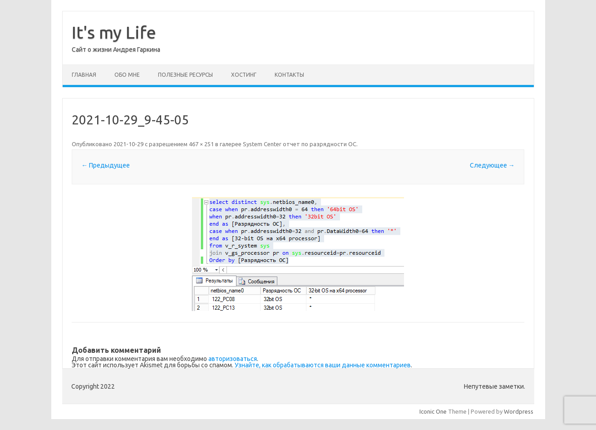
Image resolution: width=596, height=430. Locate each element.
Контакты (289, 75)
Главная (84, 75)
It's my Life (114, 32)
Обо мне (127, 75)
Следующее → (492, 165)
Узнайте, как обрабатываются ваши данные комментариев (323, 365)
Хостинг (243, 75)
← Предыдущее (105, 165)
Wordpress (518, 411)
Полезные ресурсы (185, 75)
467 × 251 (201, 144)
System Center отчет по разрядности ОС (299, 144)
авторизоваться (232, 358)
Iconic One (433, 411)
